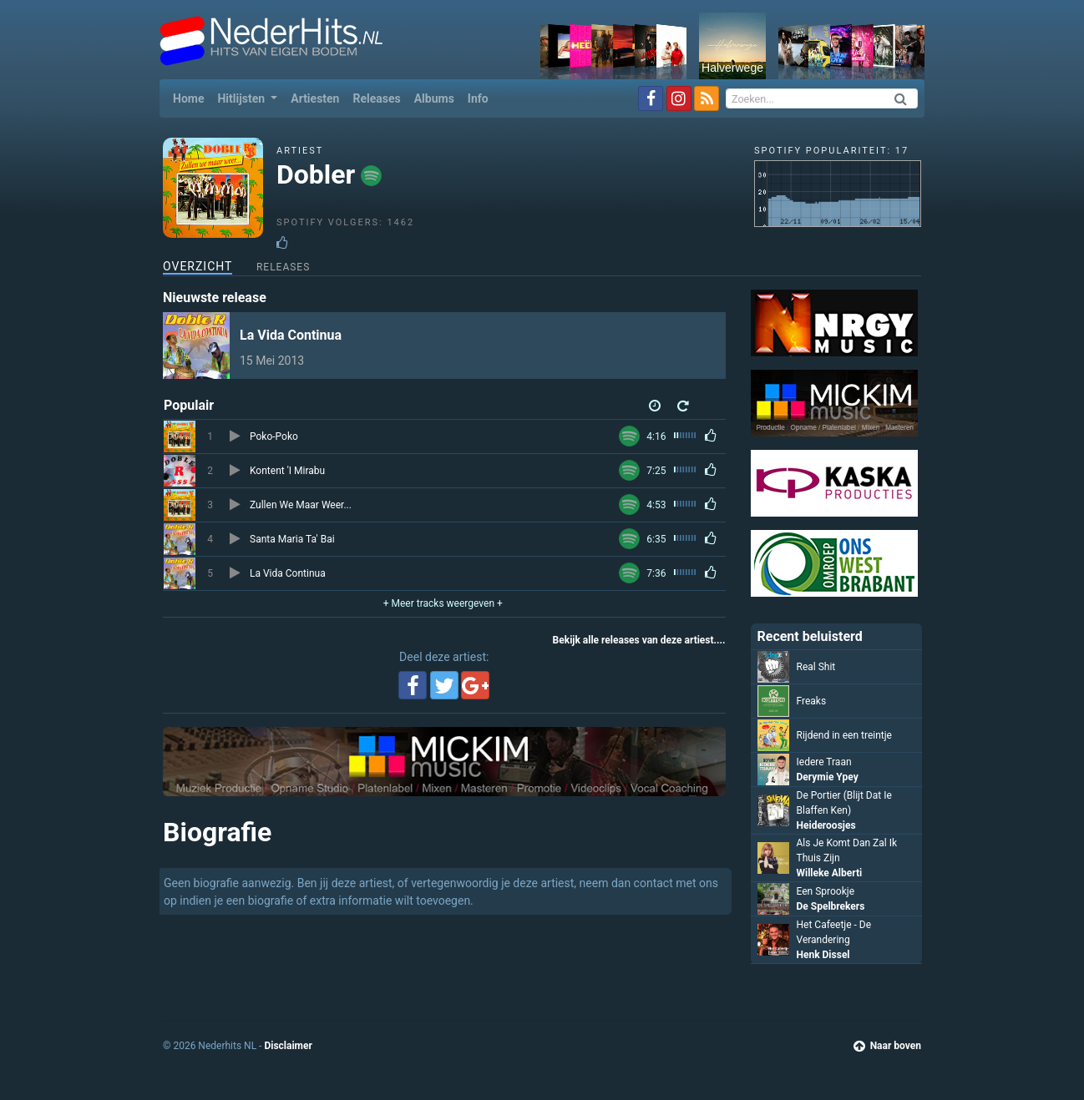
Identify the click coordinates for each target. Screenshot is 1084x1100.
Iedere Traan (824, 762)
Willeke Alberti (830, 873)
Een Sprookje (826, 891)
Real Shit (816, 667)
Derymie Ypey (828, 777)
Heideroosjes (826, 825)
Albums (434, 98)
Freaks (812, 701)
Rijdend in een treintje (845, 735)
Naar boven (887, 1046)
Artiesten (315, 98)
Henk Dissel (823, 955)
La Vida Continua (291, 335)
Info (478, 98)
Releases (376, 98)
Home (191, 97)
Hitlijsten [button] (242, 98)
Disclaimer (288, 1046)
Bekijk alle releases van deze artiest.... (639, 640)
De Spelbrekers (831, 906)
